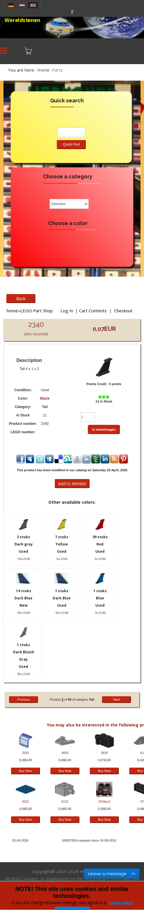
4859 (64, 753)
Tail (45, 407)
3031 (25, 801)
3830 (104, 753)
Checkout (123, 310)
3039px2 (104, 801)
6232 (64, 801)
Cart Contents (93, 310)
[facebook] (72, 12)
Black (45, 398)
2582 (25, 753)
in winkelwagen (104, 429)
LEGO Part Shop (36, 310)
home (12, 310)
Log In (67, 310)
